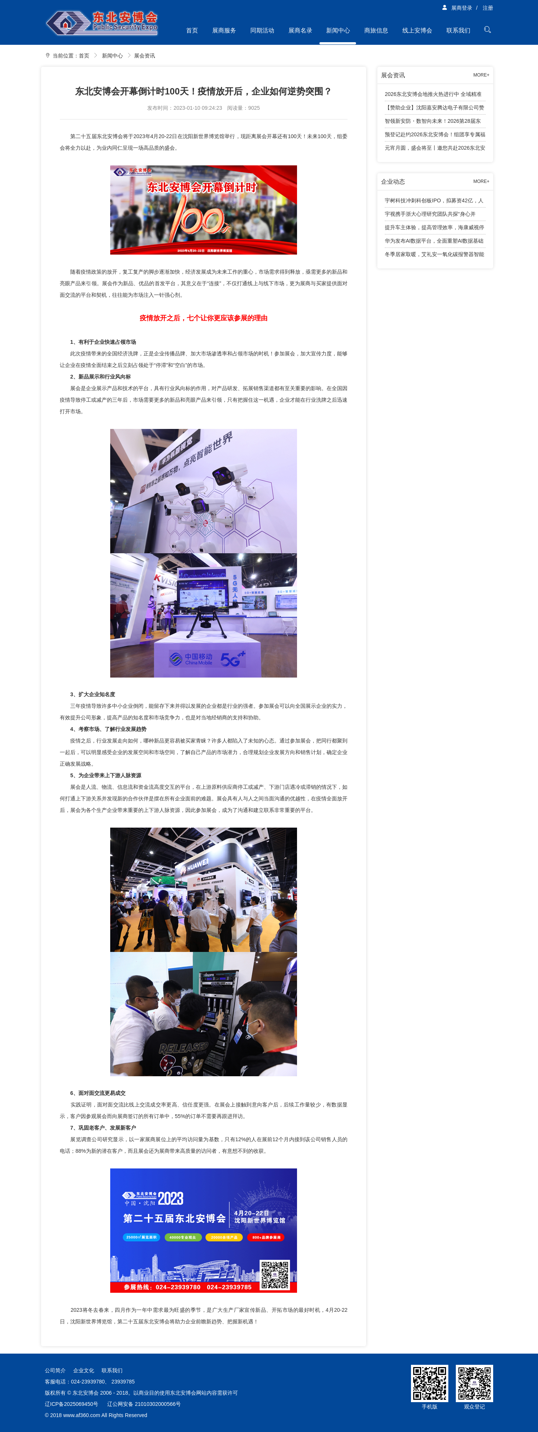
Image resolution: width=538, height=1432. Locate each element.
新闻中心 (338, 30)
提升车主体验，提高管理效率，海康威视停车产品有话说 (434, 229)
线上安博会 (417, 30)
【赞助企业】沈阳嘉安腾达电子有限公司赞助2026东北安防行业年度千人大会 (434, 110)
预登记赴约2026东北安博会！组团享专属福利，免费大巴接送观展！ (435, 136)
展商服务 (224, 30)
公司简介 (55, 1370)
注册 (488, 8)
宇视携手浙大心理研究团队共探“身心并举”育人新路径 (430, 216)
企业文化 (83, 1370)
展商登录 (457, 8)
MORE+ (481, 75)
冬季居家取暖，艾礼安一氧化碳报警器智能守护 (434, 256)
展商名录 (300, 30)
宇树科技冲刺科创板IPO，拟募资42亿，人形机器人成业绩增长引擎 (434, 202)
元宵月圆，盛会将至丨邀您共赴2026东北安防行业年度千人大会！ (435, 150)
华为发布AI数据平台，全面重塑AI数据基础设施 (434, 243)
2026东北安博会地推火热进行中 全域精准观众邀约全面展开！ (433, 96)
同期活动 (262, 30)
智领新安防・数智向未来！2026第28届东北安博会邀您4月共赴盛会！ (433, 123)
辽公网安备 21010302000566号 (144, 1404)
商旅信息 (376, 30)
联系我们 (458, 30)
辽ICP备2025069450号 (71, 1404)
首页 (192, 30)
